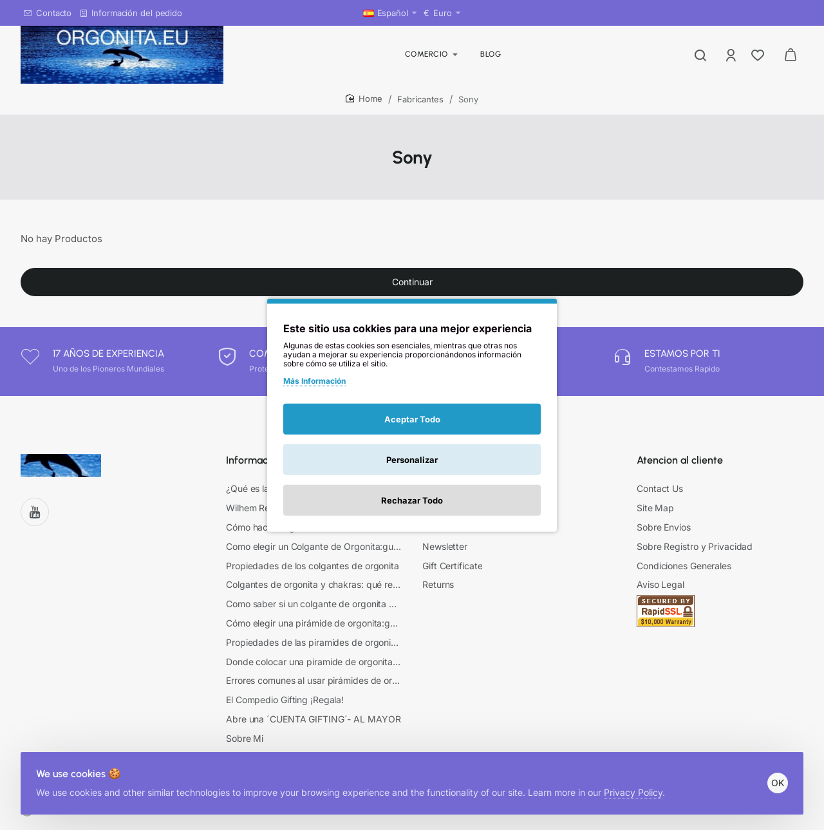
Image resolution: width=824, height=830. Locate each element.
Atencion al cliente (680, 469)
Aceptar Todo (412, 419)
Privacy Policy (638, 782)
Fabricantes (420, 99)
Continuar (412, 292)
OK (772, 772)
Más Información (314, 380)
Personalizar (412, 460)
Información (254, 469)
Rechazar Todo (412, 500)
